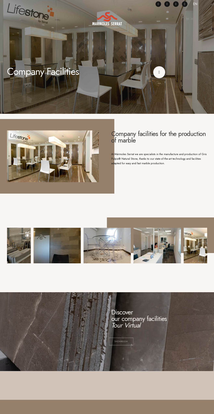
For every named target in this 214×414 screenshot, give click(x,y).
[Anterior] (14, 246)
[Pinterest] (167, 4)
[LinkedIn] (176, 4)
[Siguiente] (199, 246)
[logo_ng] (107, 18)
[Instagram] (184, 4)
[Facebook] (158, 4)
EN (195, 4)
